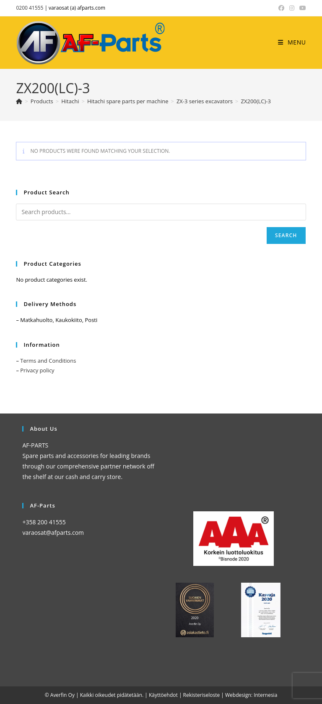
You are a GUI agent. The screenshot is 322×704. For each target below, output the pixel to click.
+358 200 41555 (43, 522)
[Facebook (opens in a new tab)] (281, 8)
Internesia (265, 695)
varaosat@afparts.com (53, 533)
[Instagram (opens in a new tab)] (292, 8)
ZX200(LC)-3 (256, 101)
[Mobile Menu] (292, 42)
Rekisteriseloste (201, 695)
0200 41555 (29, 7)
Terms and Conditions (48, 360)
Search (286, 235)
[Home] (19, 101)
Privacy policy (37, 370)
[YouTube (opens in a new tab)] (301, 8)
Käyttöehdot (163, 695)
